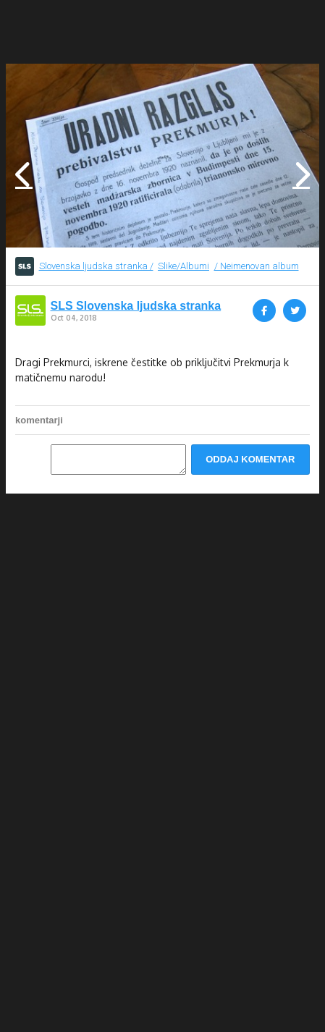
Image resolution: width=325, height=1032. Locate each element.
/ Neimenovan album (256, 266)
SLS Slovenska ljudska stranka (136, 306)
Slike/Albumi (183, 266)
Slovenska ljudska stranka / (96, 266)
